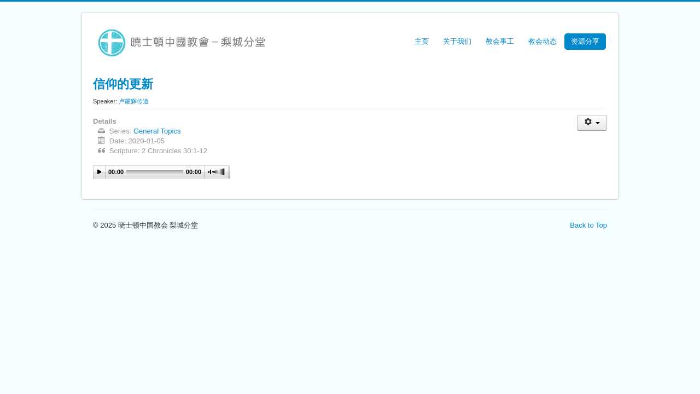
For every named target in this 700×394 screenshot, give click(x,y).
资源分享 (585, 41)
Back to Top (588, 225)
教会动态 (542, 41)
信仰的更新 (123, 83)
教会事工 (500, 41)
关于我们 (457, 41)
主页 (422, 41)
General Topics (156, 131)
